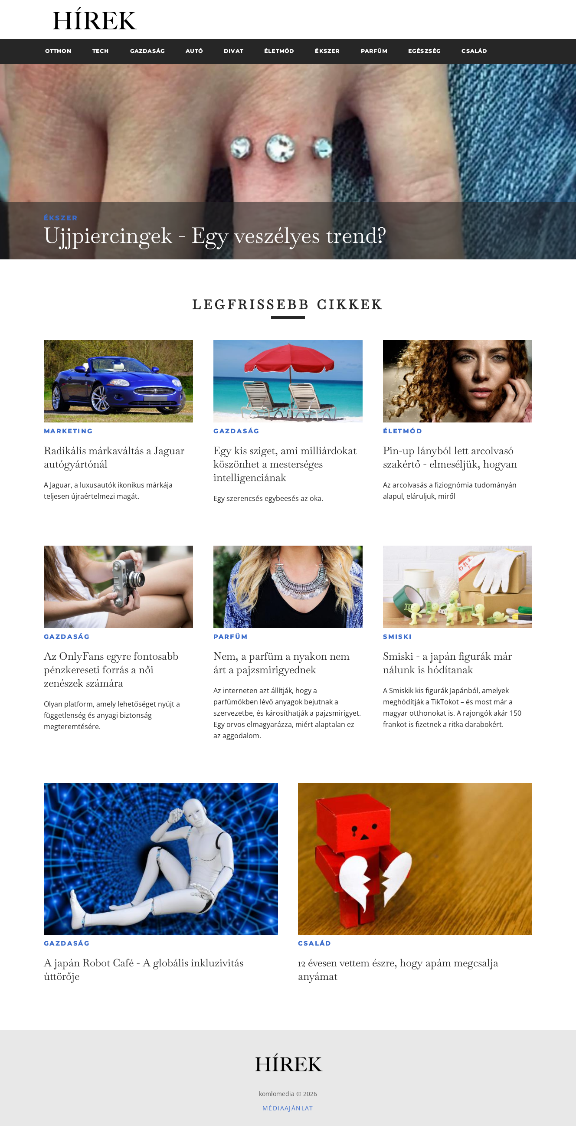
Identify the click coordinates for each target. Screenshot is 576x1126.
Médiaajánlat (288, 1108)
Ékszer (60, 218)
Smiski (397, 637)
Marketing (68, 431)
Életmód (403, 431)
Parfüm (230, 637)
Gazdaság (236, 431)
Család (315, 943)
